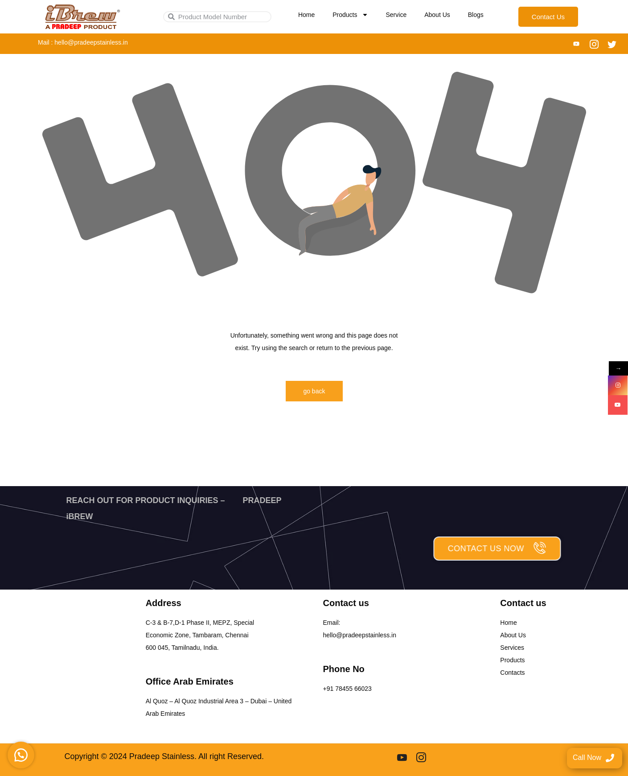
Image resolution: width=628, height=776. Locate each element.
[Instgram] (421, 757)
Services (512, 647)
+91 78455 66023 (347, 688)
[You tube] (576, 43)
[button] (22, 753)
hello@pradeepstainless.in (359, 635)
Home (306, 14)
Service (396, 14)
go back (314, 391)
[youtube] (402, 757)
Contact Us (548, 17)
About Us (437, 14)
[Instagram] (594, 43)
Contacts (512, 672)
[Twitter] (612, 43)
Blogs (476, 14)
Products (350, 14)
